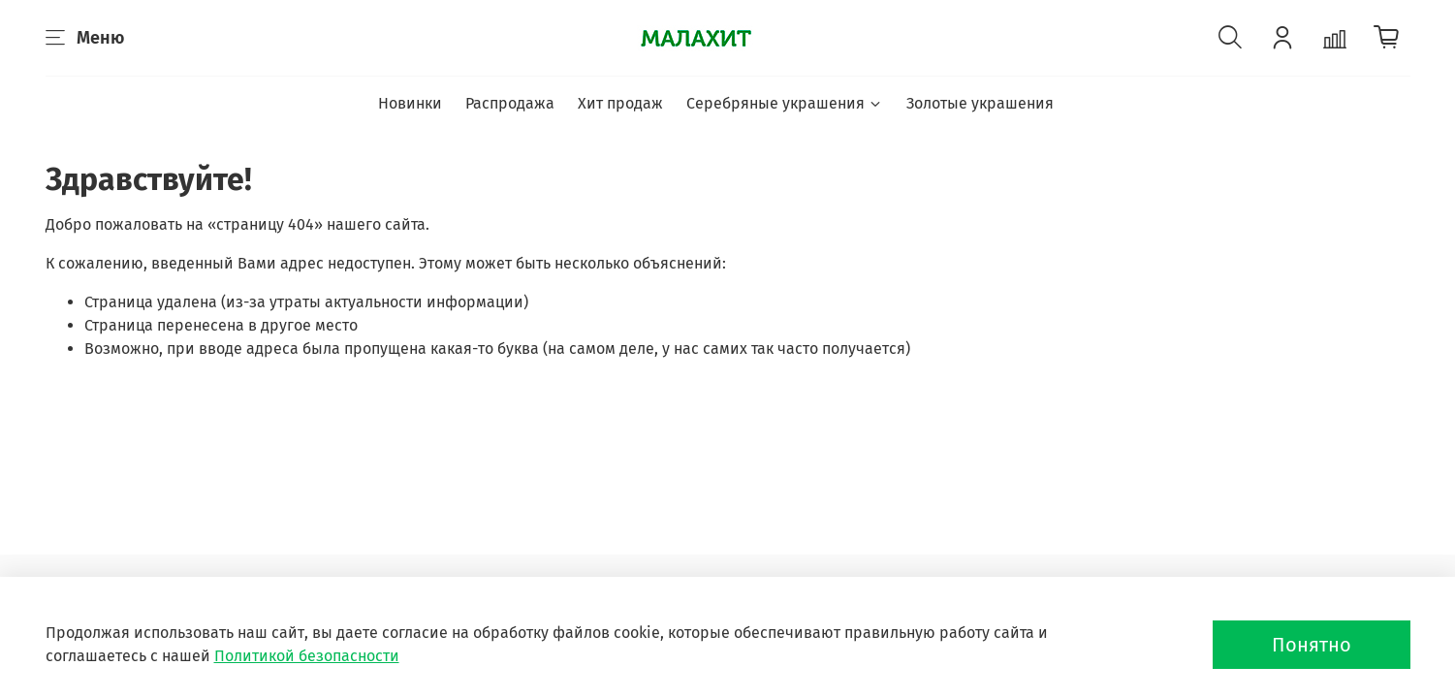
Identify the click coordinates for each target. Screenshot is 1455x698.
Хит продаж (620, 103)
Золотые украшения (980, 103)
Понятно (1311, 644)
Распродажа (509, 103)
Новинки (410, 103)
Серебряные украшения (784, 103)
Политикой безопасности (306, 656)
